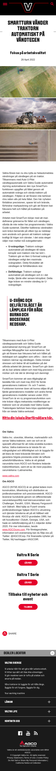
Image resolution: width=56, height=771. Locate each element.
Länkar (28, 702)
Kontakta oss (28, 721)
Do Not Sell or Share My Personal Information (27, 760)
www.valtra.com (10, 476)
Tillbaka (28, 607)
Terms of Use (29, 758)
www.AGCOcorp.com (13, 529)
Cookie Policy (43, 758)
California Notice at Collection (28, 763)
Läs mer (28, 563)
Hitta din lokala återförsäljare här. (28, 418)
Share (9, 633)
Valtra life (28, 711)
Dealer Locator (15, 653)
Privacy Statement (15, 758)
